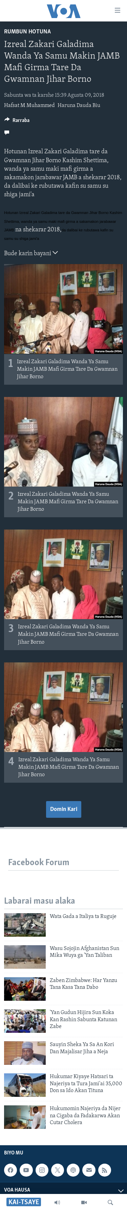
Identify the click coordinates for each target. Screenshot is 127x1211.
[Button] (16, 122)
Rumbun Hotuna (27, 32)
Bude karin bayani (31, 253)
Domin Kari (63, 809)
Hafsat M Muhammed (29, 105)
